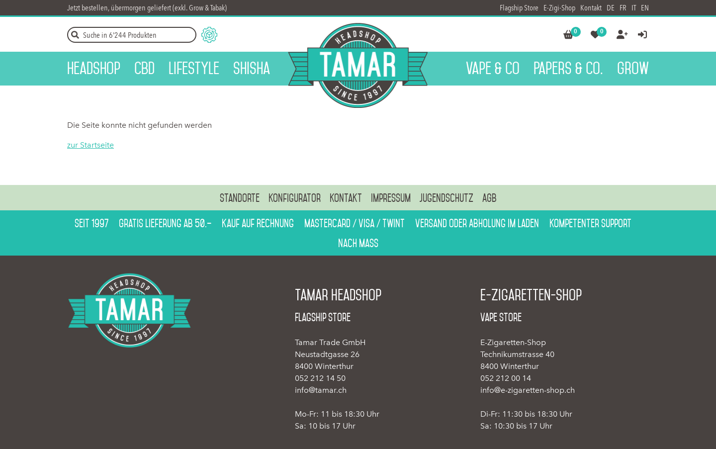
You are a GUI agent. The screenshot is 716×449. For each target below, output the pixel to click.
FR (623, 7)
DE (611, 7)
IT (633, 7)
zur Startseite (90, 145)
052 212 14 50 (320, 378)
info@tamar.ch (321, 390)
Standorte (240, 198)
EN (645, 7)
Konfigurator (294, 198)
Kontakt (591, 7)
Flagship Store (519, 7)
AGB (489, 198)
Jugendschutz (446, 198)
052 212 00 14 (505, 378)
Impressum (391, 198)
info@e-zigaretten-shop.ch (527, 390)
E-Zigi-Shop (559, 7)
